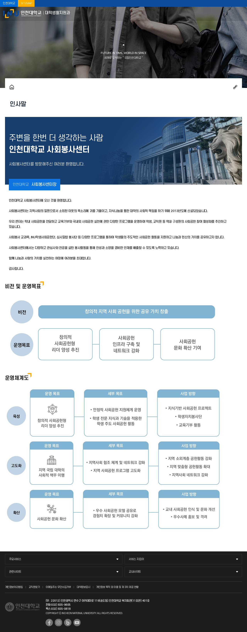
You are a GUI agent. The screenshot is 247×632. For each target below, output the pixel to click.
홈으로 (12, 87)
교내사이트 (135, 571)
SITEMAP (26, 3)
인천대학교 (9, 3)
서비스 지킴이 (136, 559)
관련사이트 (15, 571)
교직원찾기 (34, 587)
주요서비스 (15, 559)
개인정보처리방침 (14, 587)
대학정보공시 (83, 587)
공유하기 (235, 87)
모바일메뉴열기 (241, 13)
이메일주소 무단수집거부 (58, 587)
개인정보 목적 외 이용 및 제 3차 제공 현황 (117, 587)
